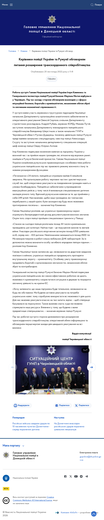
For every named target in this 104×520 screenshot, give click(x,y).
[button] (14, 445)
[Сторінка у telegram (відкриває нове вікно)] (86, 476)
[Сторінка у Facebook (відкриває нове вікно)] (65, 476)
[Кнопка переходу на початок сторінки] (94, 514)
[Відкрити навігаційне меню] (11, 4)
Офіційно (52, 79)
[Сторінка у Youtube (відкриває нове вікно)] (76, 476)
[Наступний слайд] (91, 367)
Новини (24, 51)
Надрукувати (23, 405)
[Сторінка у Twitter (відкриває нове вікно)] (70, 476)
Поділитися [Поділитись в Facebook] (64, 405)
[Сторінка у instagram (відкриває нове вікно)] (81, 476)
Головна (12, 51)
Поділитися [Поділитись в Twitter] (84, 405)
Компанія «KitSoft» (69, 513)
